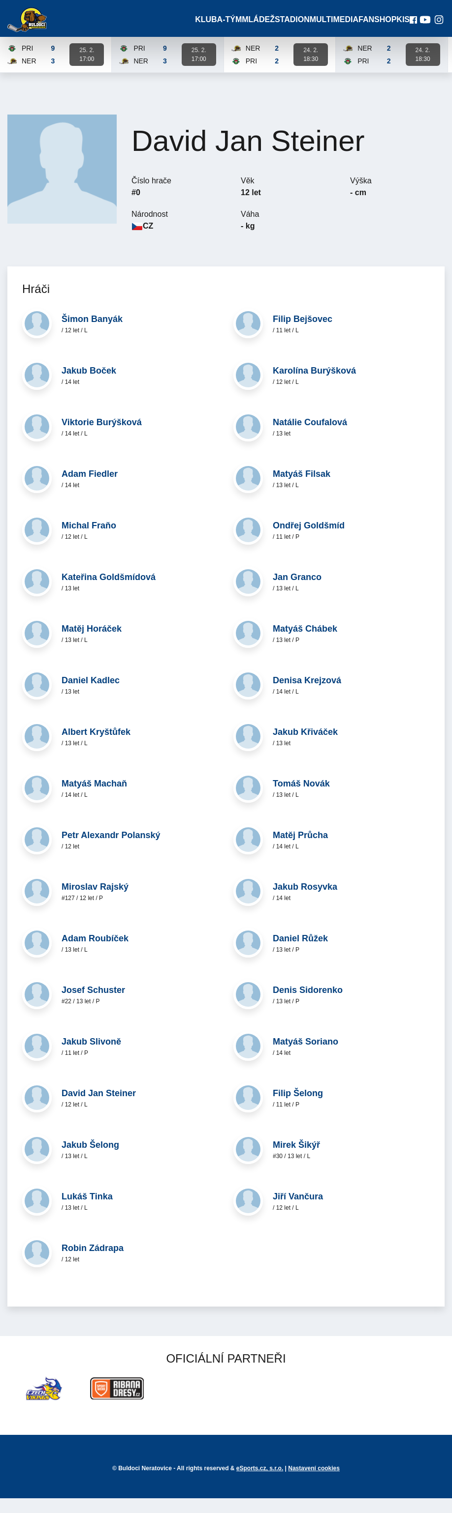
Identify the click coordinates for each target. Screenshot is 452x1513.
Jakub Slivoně (91, 1056)
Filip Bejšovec (302, 334)
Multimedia (331, 27)
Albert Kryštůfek (96, 747)
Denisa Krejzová (307, 695)
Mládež (259, 27)
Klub (205, 27)
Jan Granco (297, 592)
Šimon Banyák (92, 334)
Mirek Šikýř (296, 1159)
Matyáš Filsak (301, 489)
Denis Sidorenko (308, 1005)
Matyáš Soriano (305, 1056)
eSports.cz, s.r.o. (259, 1483)
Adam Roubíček (95, 953)
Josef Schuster (93, 1005)
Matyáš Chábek (305, 643)
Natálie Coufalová (310, 437)
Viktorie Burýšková (102, 437)
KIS (397, 27)
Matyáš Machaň (94, 798)
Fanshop (370, 27)
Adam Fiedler (90, 489)
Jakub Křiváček (305, 747)
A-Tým (230, 27)
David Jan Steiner (99, 1108)
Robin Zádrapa (93, 1263)
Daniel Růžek (300, 953)
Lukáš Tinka (87, 1211)
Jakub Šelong (90, 1159)
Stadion (292, 27)
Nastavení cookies (314, 1483)
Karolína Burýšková (314, 385)
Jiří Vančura (298, 1211)
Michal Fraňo (89, 540)
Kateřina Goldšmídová (109, 592)
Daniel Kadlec (91, 695)
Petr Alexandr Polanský (111, 850)
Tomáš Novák (301, 798)
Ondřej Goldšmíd (309, 540)
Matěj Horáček (92, 643)
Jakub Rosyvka (305, 901)
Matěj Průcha (300, 850)
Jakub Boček (89, 385)
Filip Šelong (298, 1108)
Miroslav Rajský (95, 901)
